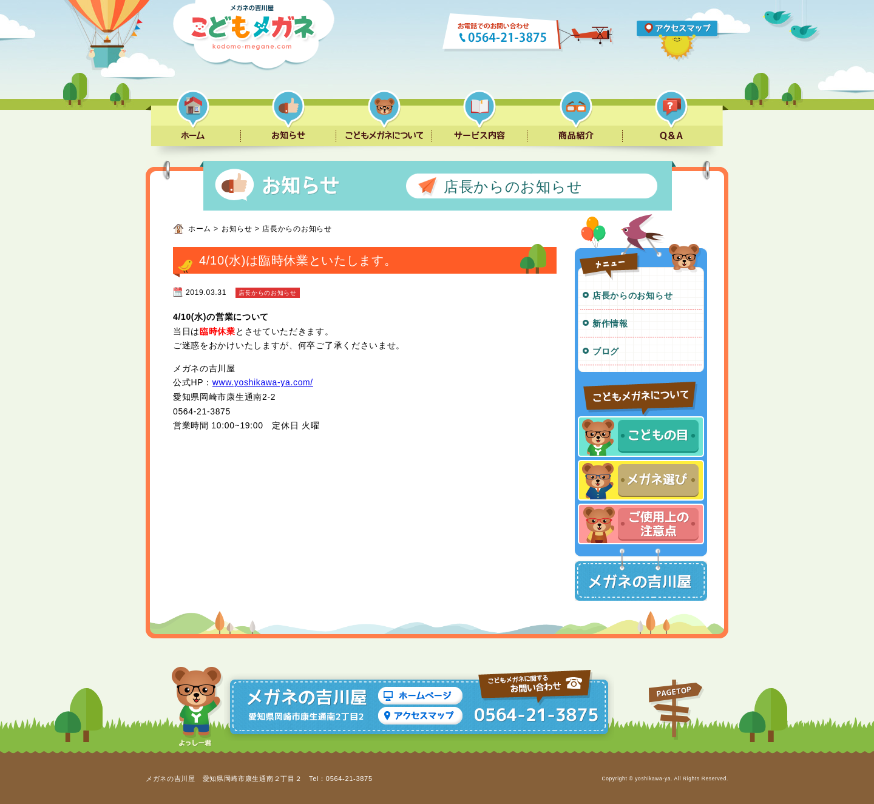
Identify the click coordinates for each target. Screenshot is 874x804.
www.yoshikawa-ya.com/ (262, 382)
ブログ (605, 351)
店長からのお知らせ (632, 295)
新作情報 (610, 323)
